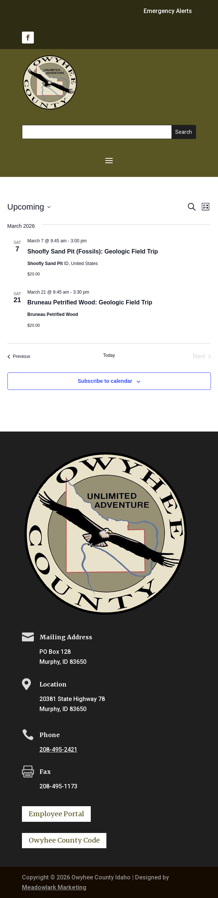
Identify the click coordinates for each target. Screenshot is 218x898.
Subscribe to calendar (105, 381)
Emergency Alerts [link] (168, 11)
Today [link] (109, 355)
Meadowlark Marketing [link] (54, 887)
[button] (109, 160)
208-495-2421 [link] (58, 749)
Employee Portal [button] (56, 814)
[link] (28, 37)
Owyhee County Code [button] (64, 840)
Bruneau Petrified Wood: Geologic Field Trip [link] (90, 302)
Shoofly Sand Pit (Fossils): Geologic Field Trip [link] (93, 251)
